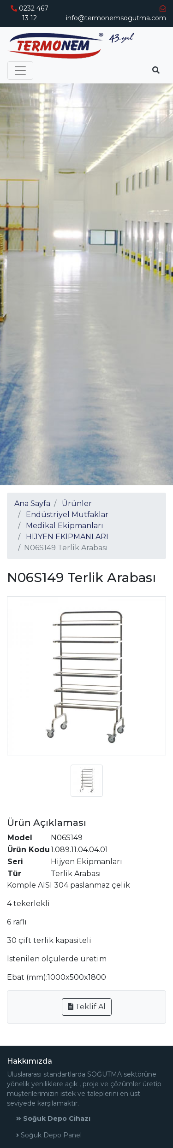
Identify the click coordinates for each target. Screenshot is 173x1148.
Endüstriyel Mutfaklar (67, 514)
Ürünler (77, 503)
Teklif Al (87, 1006)
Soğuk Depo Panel (49, 1135)
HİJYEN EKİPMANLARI (67, 536)
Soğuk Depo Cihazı (53, 1118)
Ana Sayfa (32, 503)
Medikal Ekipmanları (64, 525)
